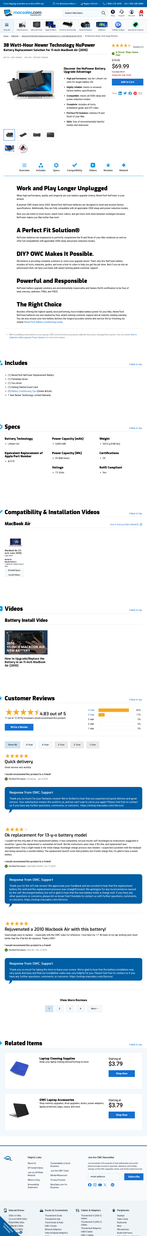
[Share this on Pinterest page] (136, 93)
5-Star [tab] (29, 744)
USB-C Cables (87, 1234)
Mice (119, 1225)
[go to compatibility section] (74, 166)
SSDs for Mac (15, 1215)
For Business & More (65, 3)
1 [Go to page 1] (49, 1007)
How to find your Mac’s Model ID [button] (126, 524)
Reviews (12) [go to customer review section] (138, 47)
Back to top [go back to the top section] (135, 364)
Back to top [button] (135, 699)
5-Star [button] (91, 710)
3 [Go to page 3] (70, 1007)
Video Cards (122, 1218)
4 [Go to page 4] (80, 1007)
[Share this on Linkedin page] (120, 93)
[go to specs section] (56, 166)
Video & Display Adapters (56, 1232)
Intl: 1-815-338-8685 (133, 3)
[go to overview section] (24, 166)
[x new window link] (105, 1184)
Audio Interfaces (124, 1232)
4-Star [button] (91, 714)
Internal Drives (16, 1209)
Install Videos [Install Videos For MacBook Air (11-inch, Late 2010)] (14, 575)
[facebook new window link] (90, 1184)
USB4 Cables (87, 1231)
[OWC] (23, 13)
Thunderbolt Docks (53, 1215)
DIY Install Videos (35, 1167)
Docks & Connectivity (56, 1209)
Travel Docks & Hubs (54, 1221)
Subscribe (134, 1175)
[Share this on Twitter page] (125, 93)
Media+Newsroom (59, 1174)
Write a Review (20, 725)
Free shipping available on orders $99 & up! (24, 3)
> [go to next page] (94, 1007)
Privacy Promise (58, 1179)
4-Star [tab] (45, 744)
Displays (121, 1215)
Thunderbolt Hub (52, 1218)
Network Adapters (53, 1228)
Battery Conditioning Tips (23, 391)
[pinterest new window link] (112, 1184)
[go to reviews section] (108, 166)
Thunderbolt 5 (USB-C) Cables (91, 1216)
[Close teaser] (21, 1232)
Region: (90, 3)
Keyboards (122, 1221)
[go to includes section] (41, 166)
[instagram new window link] (94, 1184)
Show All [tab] (12, 744)
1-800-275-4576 (112, 3)
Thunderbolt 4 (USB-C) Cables (91, 1222)
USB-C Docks (51, 1225)
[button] (123, 1072)
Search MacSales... (74, 13)
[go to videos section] (93, 166)
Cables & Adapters (91, 1209)
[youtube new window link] (100, 1184)
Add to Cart (127, 82)
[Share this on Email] (141, 93)
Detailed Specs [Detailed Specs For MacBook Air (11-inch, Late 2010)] (14, 570)
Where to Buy (34, 1179)
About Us (32, 1162)
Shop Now (122, 1072)
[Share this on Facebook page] (131, 93)
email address (98, 1175)
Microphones (123, 1228)
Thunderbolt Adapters (91, 1227)
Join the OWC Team (60, 1170)
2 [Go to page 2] (59, 1007)
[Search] (104, 13)
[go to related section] (123, 166)
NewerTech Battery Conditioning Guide (43, 322)
